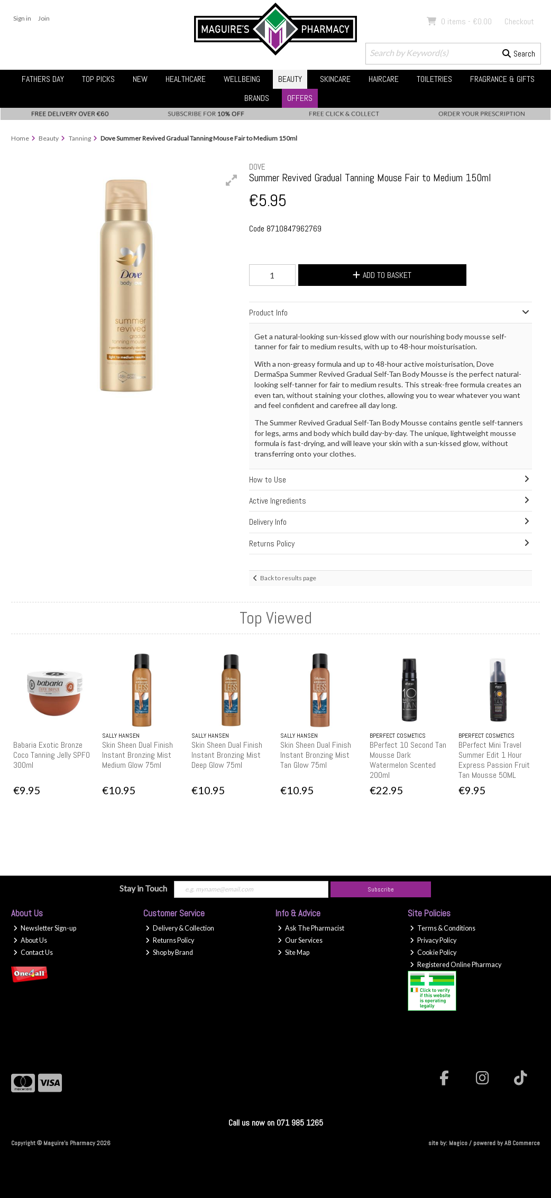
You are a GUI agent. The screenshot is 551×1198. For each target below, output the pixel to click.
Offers (300, 98)
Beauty (290, 79)
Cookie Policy (433, 952)
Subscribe (381, 889)
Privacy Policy (433, 940)
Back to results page (288, 578)
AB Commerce (522, 1143)
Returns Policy (169, 940)
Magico (458, 1143)
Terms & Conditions (442, 928)
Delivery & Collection (179, 928)
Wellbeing (242, 79)
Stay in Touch (143, 888)
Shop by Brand (169, 952)
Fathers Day (43, 79)
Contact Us (33, 952)
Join (44, 18)
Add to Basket (382, 275)
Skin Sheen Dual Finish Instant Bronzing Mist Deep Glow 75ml (226, 754)
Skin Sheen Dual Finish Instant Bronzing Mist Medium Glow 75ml (137, 754)
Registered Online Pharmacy (455, 965)
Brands (256, 98)
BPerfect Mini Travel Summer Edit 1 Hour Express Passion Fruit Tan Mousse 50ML (494, 760)
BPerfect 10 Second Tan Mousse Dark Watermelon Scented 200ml (408, 760)
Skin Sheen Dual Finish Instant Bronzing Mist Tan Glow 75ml (315, 754)
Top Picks (98, 79)
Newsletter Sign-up (44, 928)
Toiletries (434, 79)
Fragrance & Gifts (502, 79)
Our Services (300, 940)
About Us (30, 940)
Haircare (384, 79)
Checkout (519, 21)
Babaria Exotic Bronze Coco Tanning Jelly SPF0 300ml (51, 754)
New (140, 79)
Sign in (22, 18)
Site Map (293, 952)
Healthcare (186, 79)
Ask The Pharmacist (311, 928)
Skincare (335, 79)
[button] (231, 180)
